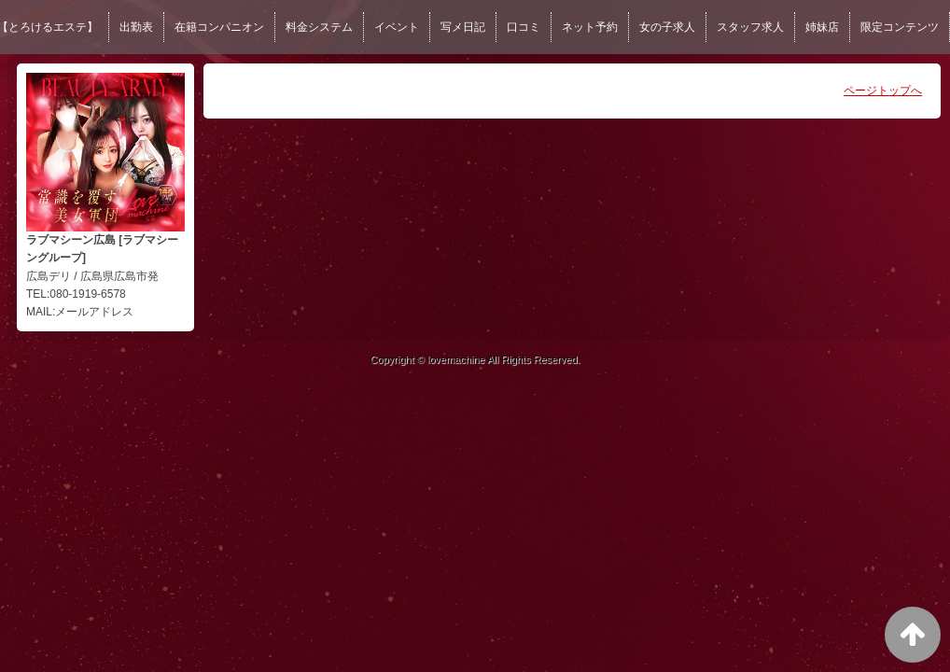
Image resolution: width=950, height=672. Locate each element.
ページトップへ (883, 90)
